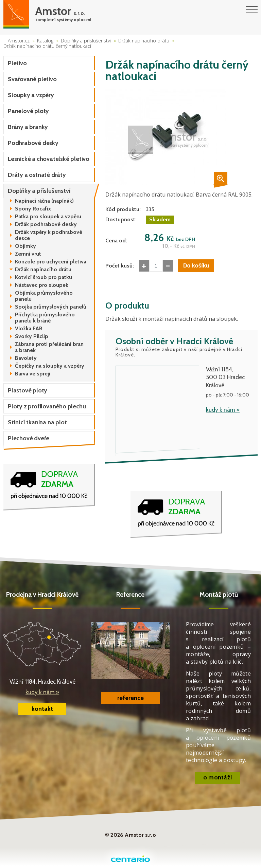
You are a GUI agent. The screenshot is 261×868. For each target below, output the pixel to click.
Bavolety (26, 358)
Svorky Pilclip (31, 336)
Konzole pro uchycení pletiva (50, 262)
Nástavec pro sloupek (41, 285)
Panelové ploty (28, 111)
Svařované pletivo (32, 79)
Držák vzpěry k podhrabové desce (48, 235)
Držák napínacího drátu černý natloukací (47, 46)
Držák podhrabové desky (46, 224)
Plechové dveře (28, 438)
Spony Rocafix (33, 209)
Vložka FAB (28, 329)
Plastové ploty (27, 390)
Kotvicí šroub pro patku (43, 277)
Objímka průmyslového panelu (44, 296)
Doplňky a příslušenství (86, 40)
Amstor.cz (19, 40)
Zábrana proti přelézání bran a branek (49, 347)
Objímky (25, 246)
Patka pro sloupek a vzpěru (48, 217)
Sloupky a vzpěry (31, 95)
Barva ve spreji (32, 374)
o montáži (217, 777)
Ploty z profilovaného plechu (47, 406)
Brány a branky (28, 127)
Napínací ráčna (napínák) (44, 201)
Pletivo (17, 63)
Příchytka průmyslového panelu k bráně (45, 318)
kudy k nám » (223, 409)
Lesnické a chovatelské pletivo (48, 159)
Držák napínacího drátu (143, 40)
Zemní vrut (28, 254)
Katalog (45, 40)
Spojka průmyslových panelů (50, 307)
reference (130, 698)
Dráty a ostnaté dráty (37, 175)
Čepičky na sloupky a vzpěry (49, 366)
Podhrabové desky (33, 143)
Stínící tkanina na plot (37, 422)
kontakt (42, 709)
